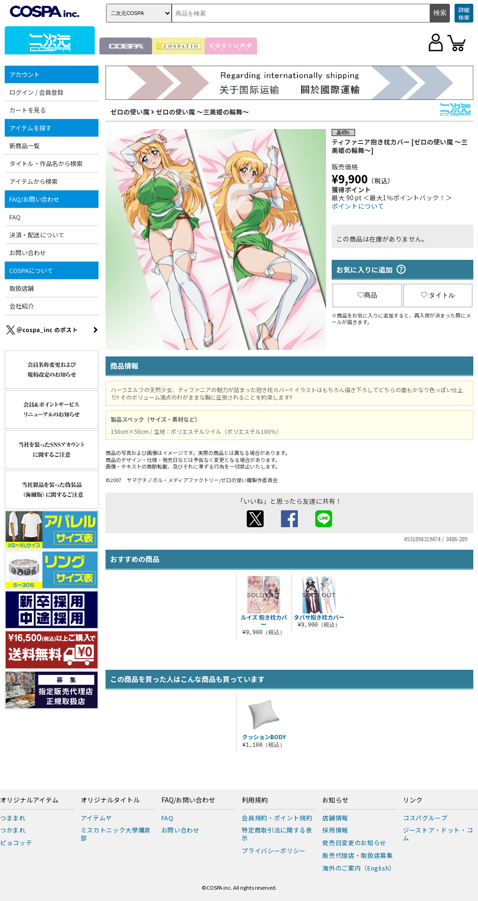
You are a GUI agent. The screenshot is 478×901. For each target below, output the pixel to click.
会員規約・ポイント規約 (277, 817)
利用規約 (255, 800)
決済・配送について (36, 234)
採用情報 (335, 829)
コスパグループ (425, 817)
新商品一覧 (24, 145)
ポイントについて (358, 206)
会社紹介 (21, 306)
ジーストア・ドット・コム (438, 833)
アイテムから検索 (33, 181)
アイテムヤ (96, 817)
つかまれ (13, 829)
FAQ (15, 216)
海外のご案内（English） (358, 867)
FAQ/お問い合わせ (34, 199)
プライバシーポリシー (274, 850)
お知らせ (335, 800)
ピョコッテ (16, 842)
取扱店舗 (21, 288)
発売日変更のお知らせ (354, 842)
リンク (413, 800)
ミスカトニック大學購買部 (116, 833)
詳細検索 (464, 13)
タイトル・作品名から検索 (46, 163)
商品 (367, 295)
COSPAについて (31, 270)
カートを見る (27, 110)
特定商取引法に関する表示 (277, 833)
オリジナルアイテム (29, 800)
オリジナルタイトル (110, 800)
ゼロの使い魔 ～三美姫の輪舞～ (202, 111)
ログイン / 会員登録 (36, 92)
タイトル (438, 295)
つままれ (13, 817)
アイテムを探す (30, 127)
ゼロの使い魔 (130, 111)
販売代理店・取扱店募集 (357, 855)
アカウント (24, 74)
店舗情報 (335, 817)
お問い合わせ (27, 252)
